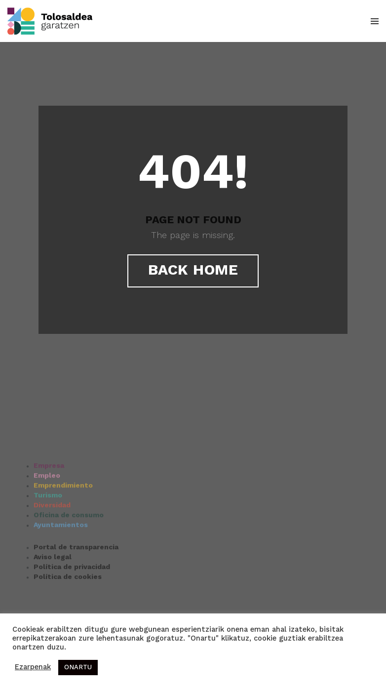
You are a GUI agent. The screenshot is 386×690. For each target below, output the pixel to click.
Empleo (47, 502)
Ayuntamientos (61, 552)
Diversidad (52, 532)
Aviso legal (53, 584)
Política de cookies (68, 604)
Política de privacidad (72, 594)
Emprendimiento (63, 512)
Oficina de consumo (69, 542)
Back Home (193, 270)
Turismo (48, 522)
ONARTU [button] (78, 667)
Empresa (49, 492)
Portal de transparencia (76, 574)
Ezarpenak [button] (33, 667)
